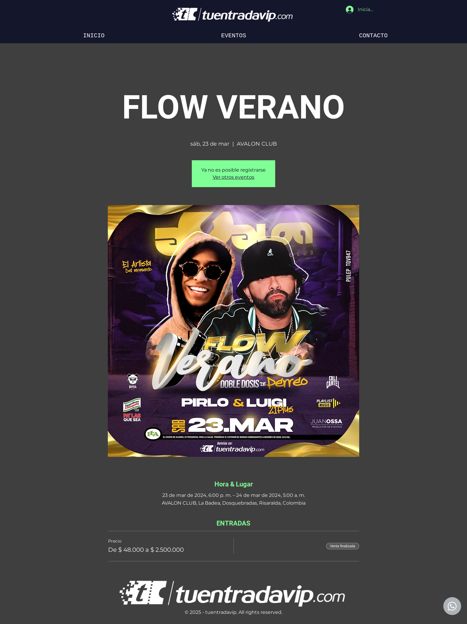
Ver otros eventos (233, 177)
